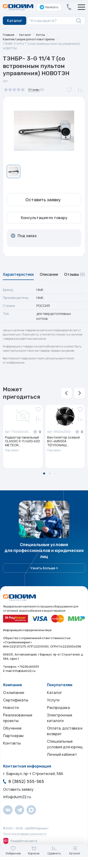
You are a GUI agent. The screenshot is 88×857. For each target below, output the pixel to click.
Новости (11, 707)
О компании (13, 692)
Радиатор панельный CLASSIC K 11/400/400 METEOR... (22, 441)
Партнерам (13, 735)
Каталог (25, 35)
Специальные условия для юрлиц (65, 744)
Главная (8, 35)
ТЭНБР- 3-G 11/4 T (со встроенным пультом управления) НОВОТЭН (41, 46)
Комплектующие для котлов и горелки (29, 39)
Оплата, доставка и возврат (64, 731)
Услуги (53, 700)
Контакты (12, 743)
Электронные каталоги (59, 717)
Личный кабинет (62, 754)
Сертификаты (15, 700)
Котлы (40, 35)
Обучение (12, 728)
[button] (66, 393)
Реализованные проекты (17, 717)
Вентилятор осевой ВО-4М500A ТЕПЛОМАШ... (63, 441)
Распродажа (58, 707)
